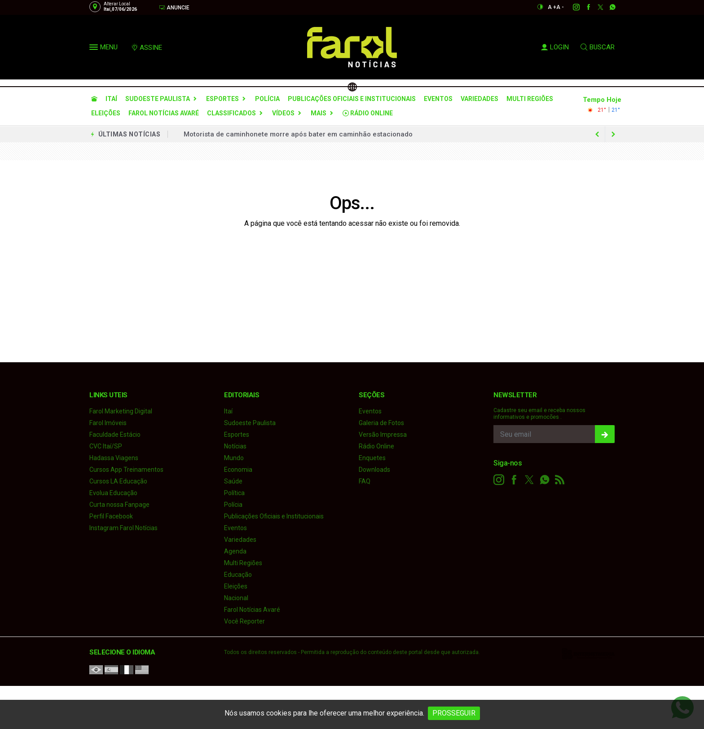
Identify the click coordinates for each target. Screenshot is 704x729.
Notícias (235, 446)
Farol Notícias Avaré (163, 113)
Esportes (222, 98)
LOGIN (555, 47)
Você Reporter (244, 621)
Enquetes (372, 457)
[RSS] (559, 480)
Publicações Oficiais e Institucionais (352, 98)
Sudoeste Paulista (157, 98)
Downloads (374, 469)
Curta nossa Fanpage (119, 504)
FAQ (364, 481)
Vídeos (283, 113)
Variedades (479, 98)
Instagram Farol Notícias (123, 527)
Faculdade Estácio (115, 434)
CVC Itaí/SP (105, 446)
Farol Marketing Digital (120, 411)
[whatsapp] (608, 7)
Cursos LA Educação (118, 481)
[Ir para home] (94, 99)
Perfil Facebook (111, 516)
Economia (238, 469)
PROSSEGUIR (453, 713)
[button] (94, 49)
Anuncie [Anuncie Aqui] (174, 7)
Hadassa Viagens (113, 457)
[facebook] (583, 7)
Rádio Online (368, 113)
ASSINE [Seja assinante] (146, 48)
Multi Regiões (529, 98)
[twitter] (595, 7)
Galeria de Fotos (381, 422)
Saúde (233, 481)
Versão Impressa (383, 434)
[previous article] (613, 134)
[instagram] (571, 7)
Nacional (236, 598)
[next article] (597, 134)
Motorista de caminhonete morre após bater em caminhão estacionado (298, 134)
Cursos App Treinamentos (126, 469)
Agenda (235, 551)
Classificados (231, 113)
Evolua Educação (113, 492)
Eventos (438, 98)
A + (552, 7)
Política (234, 492)
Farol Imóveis (108, 422)
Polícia (267, 98)
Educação (238, 574)
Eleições (105, 113)
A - (560, 7)
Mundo (234, 457)
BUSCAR (598, 47)
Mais (318, 113)
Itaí (111, 98)
